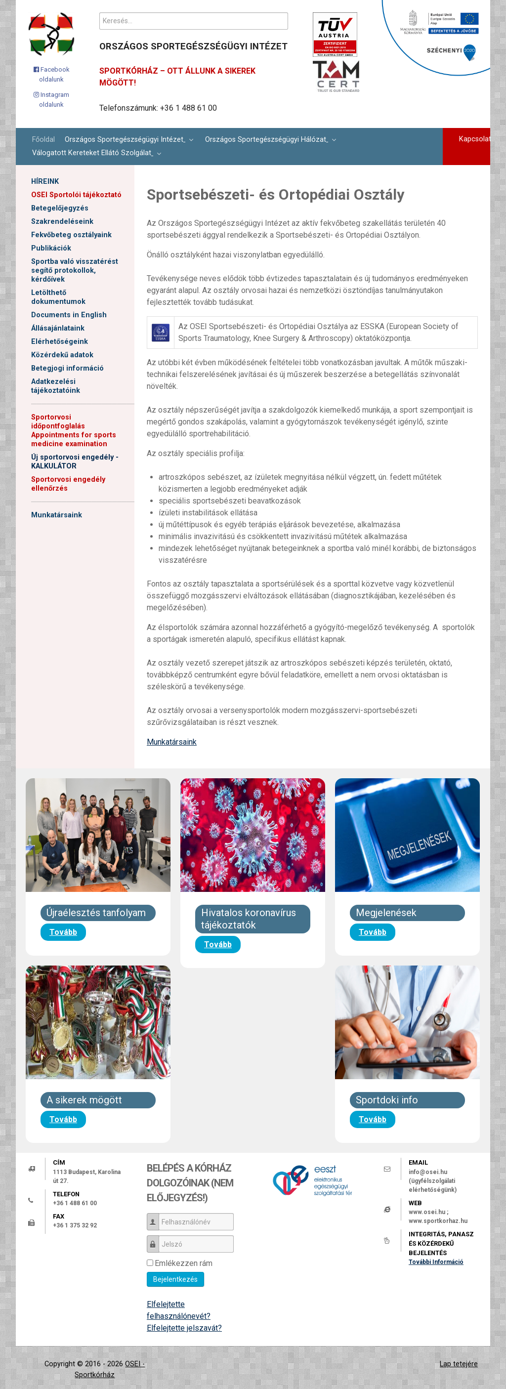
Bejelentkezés (175, 1279)
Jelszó (156, 1239)
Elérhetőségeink (59, 341)
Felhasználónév (156, 1217)
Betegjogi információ (67, 368)
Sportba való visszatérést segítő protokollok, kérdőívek (74, 270)
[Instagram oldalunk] (51, 99)
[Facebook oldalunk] (51, 74)
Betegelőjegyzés (59, 208)
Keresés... (99, 12)
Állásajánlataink (57, 328)
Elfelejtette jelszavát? (184, 1328)
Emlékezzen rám (183, 1263)
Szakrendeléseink (62, 221)
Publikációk (51, 248)
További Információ (436, 1262)
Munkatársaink (56, 515)
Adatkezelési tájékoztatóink (55, 386)
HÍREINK (45, 181)
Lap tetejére (459, 1364)
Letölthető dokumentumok (58, 297)
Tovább (63, 932)
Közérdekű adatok (62, 355)
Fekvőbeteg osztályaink (71, 235)
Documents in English (69, 315)
